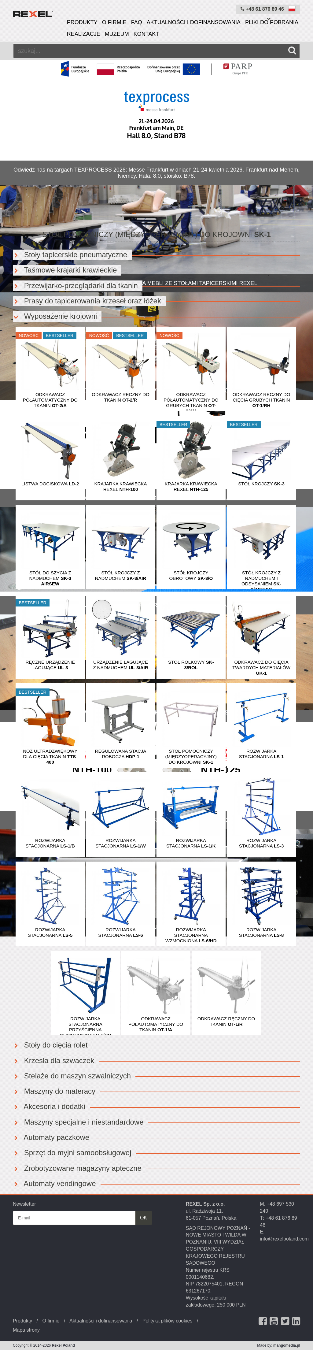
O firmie (114, 22)
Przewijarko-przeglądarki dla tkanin (75, 285)
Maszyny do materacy (54, 1091)
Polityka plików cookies (167, 1320)
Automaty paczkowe (51, 1137)
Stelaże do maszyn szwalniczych (72, 1076)
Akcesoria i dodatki (49, 1106)
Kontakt (146, 34)
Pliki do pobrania (271, 22)
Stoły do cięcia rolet (50, 1045)
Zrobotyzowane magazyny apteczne (77, 1168)
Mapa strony (26, 1330)
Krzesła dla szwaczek (53, 1060)
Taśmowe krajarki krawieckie (65, 270)
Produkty (82, 22)
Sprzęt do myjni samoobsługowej (72, 1152)
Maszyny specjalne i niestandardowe (78, 1122)
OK (143, 1217)
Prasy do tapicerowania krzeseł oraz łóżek (87, 301)
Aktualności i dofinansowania (194, 22)
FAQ (136, 22)
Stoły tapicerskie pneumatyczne (70, 254)
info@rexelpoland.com (284, 1238)
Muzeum (117, 34)
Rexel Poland (63, 1345)
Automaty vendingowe (54, 1183)
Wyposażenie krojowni (55, 316)
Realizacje (83, 34)
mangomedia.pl (286, 1345)
